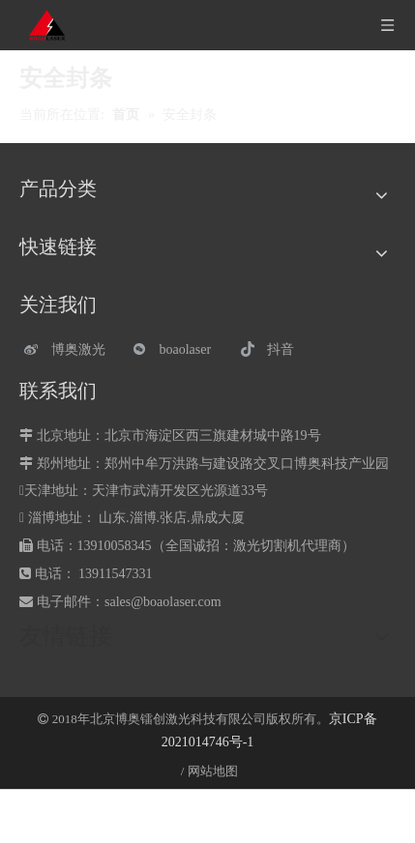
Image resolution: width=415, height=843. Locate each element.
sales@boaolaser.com (163, 602)
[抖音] (285, 349)
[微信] (177, 349)
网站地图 (213, 771)
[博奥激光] (69, 349)
